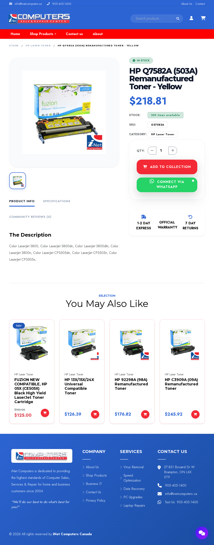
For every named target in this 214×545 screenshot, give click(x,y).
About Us (186, 4)
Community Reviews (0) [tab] (30, 217)
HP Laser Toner (38, 45)
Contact (200, 4)
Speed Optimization (130, 478)
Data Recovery (132, 488)
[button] (43, 34)
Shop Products (94, 475)
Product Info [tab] (22, 201)
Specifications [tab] (56, 201)
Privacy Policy (93, 500)
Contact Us (91, 492)
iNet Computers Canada (72, 534)
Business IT (92, 483)
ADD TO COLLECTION (167, 166)
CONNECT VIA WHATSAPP (172, 184)
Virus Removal (132, 467)
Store (14, 45)
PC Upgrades (131, 497)
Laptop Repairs (132, 505)
